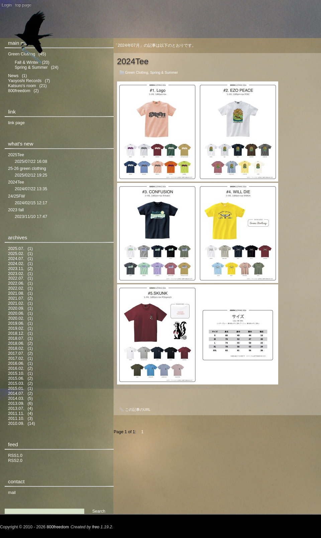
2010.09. (16, 423)
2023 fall (16, 210)
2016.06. (16, 363)
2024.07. (16, 258)
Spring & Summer (164, 72)
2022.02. (16, 288)
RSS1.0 (15, 455)
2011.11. (16, 413)
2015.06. (16, 378)
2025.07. (16, 248)
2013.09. (16, 403)
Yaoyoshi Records (24, 80)
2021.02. (16, 303)
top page (23, 5)
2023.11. (16, 268)
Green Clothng (136, 72)
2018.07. (16, 338)
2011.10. (16, 418)
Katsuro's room (22, 85)
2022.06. (16, 283)
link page (16, 122)
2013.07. (16, 408)
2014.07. (16, 393)
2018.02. (16, 348)
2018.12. (16, 333)
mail (12, 492)
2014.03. (16, 398)
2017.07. (16, 353)
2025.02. (16, 253)
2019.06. (16, 323)
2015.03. (16, 383)
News (13, 75)
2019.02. (16, 328)
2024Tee (132, 61)
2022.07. (16, 278)
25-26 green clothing (27, 168)
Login (7, 5)
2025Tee (16, 155)
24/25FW (16, 196)
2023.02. (16, 273)
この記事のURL (137, 410)
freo (96, 527)
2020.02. (16, 318)
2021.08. (16, 293)
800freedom (19, 90)
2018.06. (16, 343)
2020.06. (16, 313)
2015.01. (16, 388)
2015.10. (16, 373)
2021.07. (16, 298)
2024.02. (16, 263)
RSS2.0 (15, 460)
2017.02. (16, 358)
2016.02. (16, 368)
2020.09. (16, 308)
